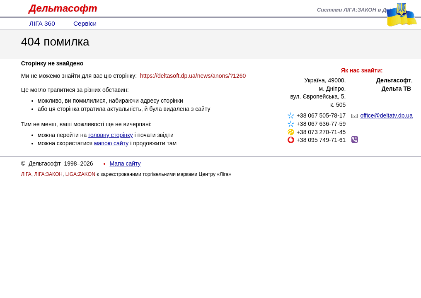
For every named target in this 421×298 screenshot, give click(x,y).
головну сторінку (110, 135)
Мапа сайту (125, 163)
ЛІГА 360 (42, 23)
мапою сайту (111, 143)
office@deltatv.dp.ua (386, 115)
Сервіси (85, 23)
